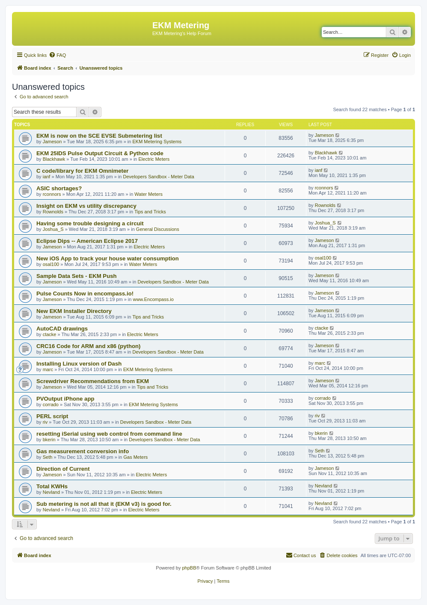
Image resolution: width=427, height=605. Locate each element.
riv (45, 422)
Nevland (51, 492)
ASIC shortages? (59, 188)
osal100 (51, 264)
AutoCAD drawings (62, 328)
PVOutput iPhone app (65, 398)
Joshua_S (53, 229)
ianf (46, 176)
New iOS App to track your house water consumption (107, 258)
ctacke (49, 334)
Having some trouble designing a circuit (90, 223)
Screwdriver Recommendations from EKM (92, 381)
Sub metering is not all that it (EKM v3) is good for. (104, 504)
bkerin (49, 439)
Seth (48, 457)
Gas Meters (135, 457)
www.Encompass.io (153, 299)
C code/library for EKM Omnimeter (82, 171)
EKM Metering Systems (156, 141)
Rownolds (53, 211)
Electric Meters (154, 159)
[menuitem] (57, 55)
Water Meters (148, 194)
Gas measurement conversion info (82, 451)
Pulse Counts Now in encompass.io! (84, 293)
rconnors (52, 194)
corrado (51, 404)
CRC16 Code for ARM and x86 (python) (88, 346)
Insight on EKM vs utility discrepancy (86, 206)
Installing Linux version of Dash (79, 363)
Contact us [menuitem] (301, 555)
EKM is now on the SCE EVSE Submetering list (99, 136)
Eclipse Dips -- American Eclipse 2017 (87, 241)
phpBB (189, 567)
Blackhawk (54, 159)
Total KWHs (52, 486)
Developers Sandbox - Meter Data (158, 176)
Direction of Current (63, 469)
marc (48, 369)
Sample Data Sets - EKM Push (76, 276)
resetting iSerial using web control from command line (109, 434)
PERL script (52, 416)
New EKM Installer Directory (74, 311)
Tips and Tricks (150, 211)
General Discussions (157, 229)
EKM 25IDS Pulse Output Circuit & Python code (99, 153)
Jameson (52, 141)
